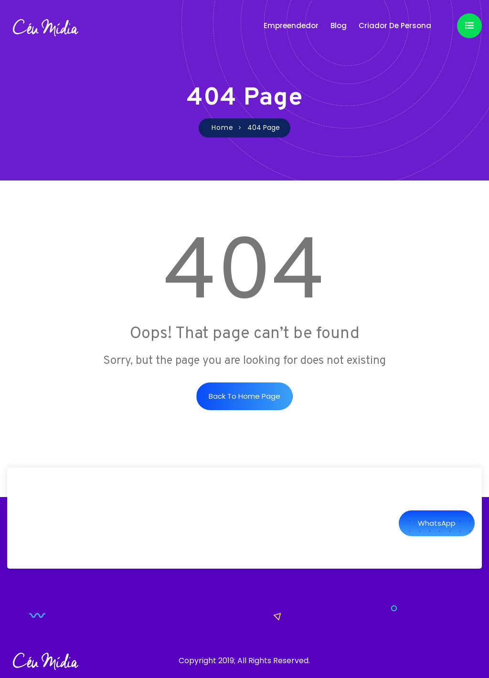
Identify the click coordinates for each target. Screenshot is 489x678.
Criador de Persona (395, 26)
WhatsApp (437, 523)
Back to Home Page (244, 396)
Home (223, 127)
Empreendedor (291, 26)
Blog (338, 26)
